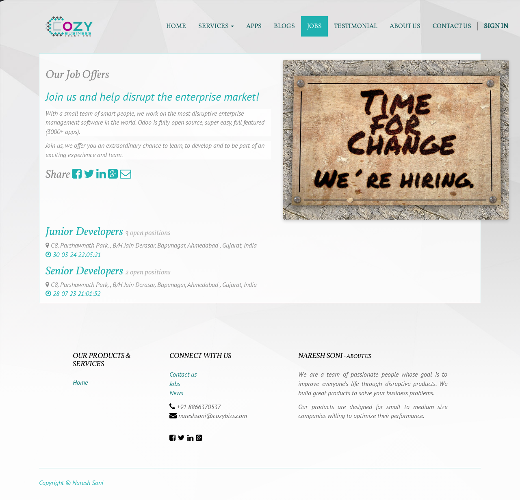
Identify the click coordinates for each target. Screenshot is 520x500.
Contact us (183, 374)
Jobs (174, 383)
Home (80, 382)
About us (359, 356)
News (176, 393)
